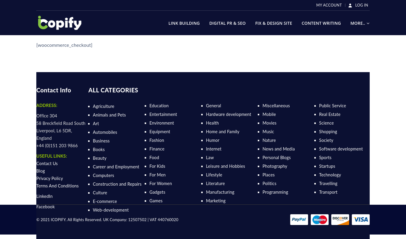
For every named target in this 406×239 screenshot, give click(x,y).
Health (212, 122)
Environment (161, 122)
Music (268, 131)
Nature (269, 140)
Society (326, 140)
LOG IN (358, 5)
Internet (213, 148)
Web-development (111, 209)
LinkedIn (44, 196)
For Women (160, 183)
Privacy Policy (49, 178)
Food (154, 157)
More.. (357, 23)
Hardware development (228, 114)
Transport (328, 192)
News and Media (279, 148)
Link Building (184, 23)
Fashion (156, 140)
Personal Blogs (277, 157)
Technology (330, 174)
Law (210, 157)
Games (156, 200)
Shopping (328, 131)
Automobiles (105, 132)
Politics (270, 183)
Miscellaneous (276, 105)
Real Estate (330, 114)
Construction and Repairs (117, 184)
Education (159, 105)
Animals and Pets (109, 114)
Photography (275, 166)
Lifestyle (214, 174)
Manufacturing (220, 192)
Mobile (269, 114)
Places (269, 174)
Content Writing (321, 23)
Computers (103, 175)
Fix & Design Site (273, 23)
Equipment (159, 131)
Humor (212, 140)
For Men (157, 174)
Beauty (100, 158)
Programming (275, 192)
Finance (157, 148)
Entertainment (163, 114)
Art (96, 123)
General (213, 105)
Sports (325, 157)
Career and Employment (116, 166)
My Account (329, 5)
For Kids (157, 166)
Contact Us (47, 163)
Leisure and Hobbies (225, 166)
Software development (341, 148)
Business (101, 140)
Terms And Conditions (57, 185)
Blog (40, 170)
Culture (100, 192)
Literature (215, 183)
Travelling (328, 183)
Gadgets (157, 192)
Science (326, 122)
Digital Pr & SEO (227, 23)
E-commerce (105, 201)
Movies (270, 122)
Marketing (216, 200)
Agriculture (103, 106)
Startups (327, 166)
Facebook (45, 206)
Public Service (332, 105)
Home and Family (222, 131)
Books (99, 149)
